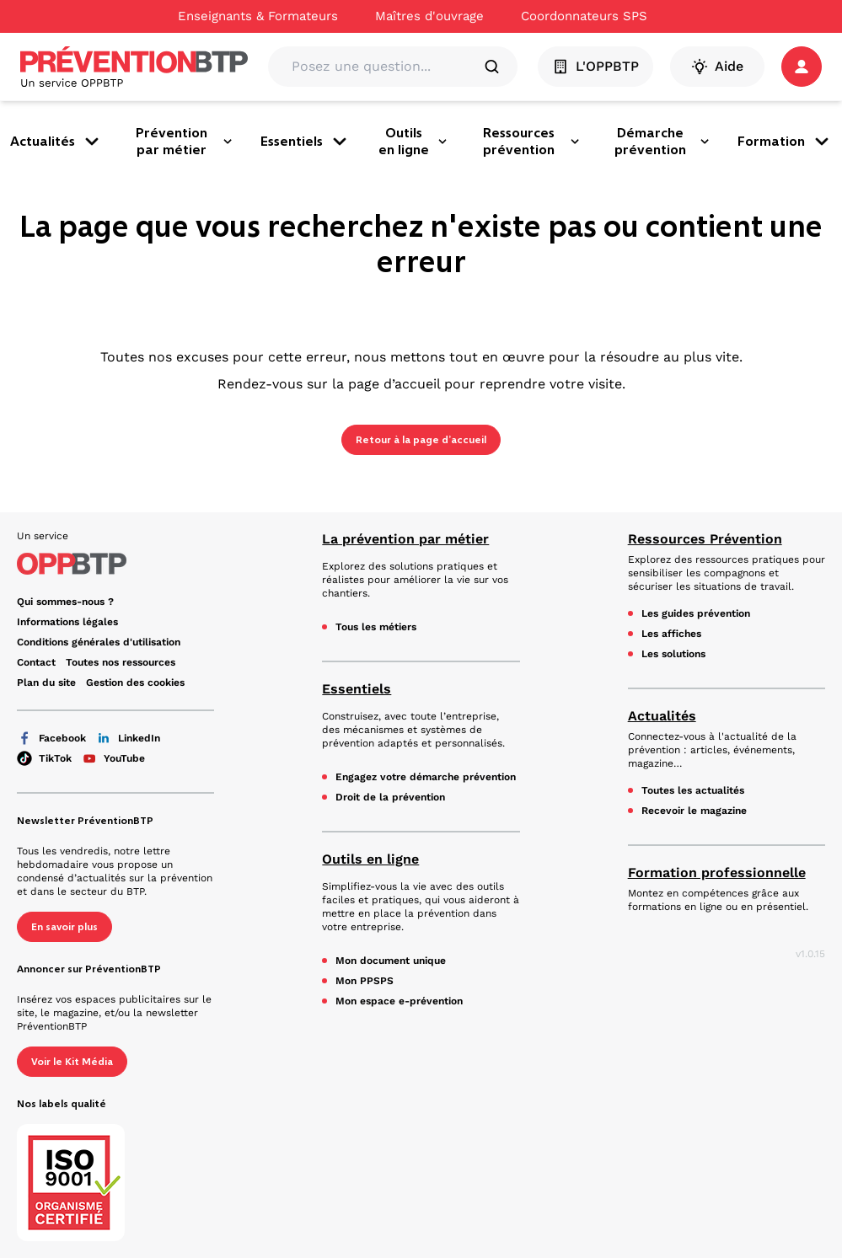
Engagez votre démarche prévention (425, 777)
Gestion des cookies (135, 682)
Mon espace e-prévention (399, 1001)
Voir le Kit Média (72, 1061)
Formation (784, 141)
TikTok (44, 758)
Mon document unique (390, 960)
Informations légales (67, 622)
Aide (717, 66)
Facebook (51, 738)
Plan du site (46, 682)
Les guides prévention (695, 613)
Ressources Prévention (705, 539)
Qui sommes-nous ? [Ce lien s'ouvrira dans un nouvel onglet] (65, 602)
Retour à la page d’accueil (421, 439)
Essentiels (305, 141)
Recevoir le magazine (694, 810)
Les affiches (671, 634)
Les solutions (673, 654)
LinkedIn (128, 738)
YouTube (113, 758)
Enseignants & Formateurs (258, 16)
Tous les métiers (375, 627)
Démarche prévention (662, 141)
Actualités (56, 141)
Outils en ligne (413, 141)
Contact (36, 662)
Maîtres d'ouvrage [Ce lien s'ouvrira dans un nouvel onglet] (429, 16)
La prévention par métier (405, 539)
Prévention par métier (184, 141)
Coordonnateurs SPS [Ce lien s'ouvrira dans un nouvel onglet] (584, 16)
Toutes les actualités (692, 790)
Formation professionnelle (717, 873)
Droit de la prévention (390, 797)
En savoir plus (64, 926)
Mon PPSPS (364, 981)
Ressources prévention (532, 141)
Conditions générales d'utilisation (98, 642)
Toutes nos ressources (120, 662)
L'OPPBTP (595, 66)
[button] (801, 66)
